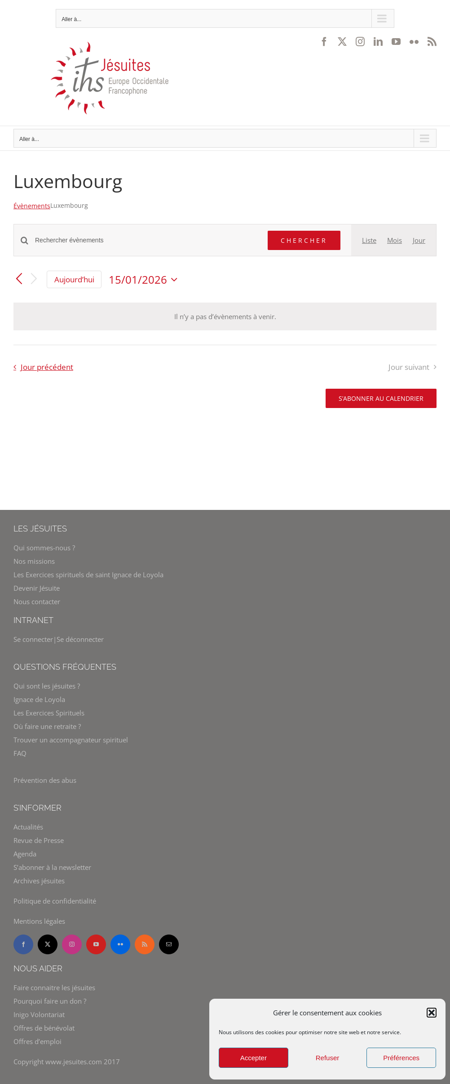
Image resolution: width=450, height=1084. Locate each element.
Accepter (253, 1058)
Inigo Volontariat (39, 1014)
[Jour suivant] (34, 279)
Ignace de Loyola (39, 699)
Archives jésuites (39, 880)
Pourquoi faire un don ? (49, 1000)
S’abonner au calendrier (381, 398)
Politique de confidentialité (54, 900)
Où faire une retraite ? (47, 726)
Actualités (28, 826)
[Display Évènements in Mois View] (394, 240)
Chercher (304, 240)
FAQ (19, 753)
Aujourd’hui (74, 279)
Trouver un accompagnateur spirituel (70, 739)
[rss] (144, 944)
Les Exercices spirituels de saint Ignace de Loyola (88, 574)
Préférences (401, 1058)
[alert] (225, 316)
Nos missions (34, 561)
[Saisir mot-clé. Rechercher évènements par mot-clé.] (146, 240)
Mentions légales (39, 921)
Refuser (328, 1058)
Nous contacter (36, 601)
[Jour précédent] (18, 279)
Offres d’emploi (37, 1041)
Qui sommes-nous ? (44, 547)
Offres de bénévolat (44, 1027)
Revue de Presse (38, 840)
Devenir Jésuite (36, 588)
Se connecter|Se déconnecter (58, 639)
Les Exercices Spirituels (48, 712)
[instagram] (72, 944)
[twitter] (47, 944)
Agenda (24, 853)
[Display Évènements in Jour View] (419, 240)
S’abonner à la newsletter (52, 867)
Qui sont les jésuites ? (46, 685)
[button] (431, 1012)
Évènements (31, 206)
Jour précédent (47, 367)
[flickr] (120, 944)
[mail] (169, 944)
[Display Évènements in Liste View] (369, 240)
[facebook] (23, 944)
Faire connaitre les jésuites (54, 987)
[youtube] (96, 944)
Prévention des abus (44, 780)
